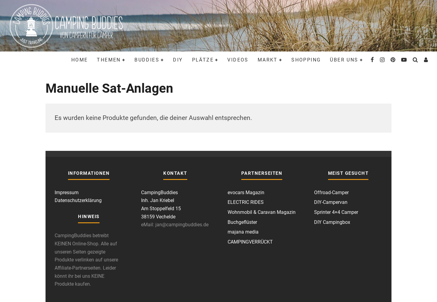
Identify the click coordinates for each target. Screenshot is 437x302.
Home (79, 60)
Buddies (146, 60)
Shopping (306, 60)
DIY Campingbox (332, 222)
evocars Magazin (246, 192)
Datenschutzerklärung (78, 200)
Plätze (203, 60)
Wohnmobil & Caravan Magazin (262, 212)
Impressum (67, 192)
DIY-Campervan (330, 202)
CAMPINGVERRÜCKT (250, 242)
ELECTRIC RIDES (246, 202)
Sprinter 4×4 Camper (336, 212)
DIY (178, 60)
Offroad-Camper (331, 192)
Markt (268, 60)
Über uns (344, 60)
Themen (108, 60)
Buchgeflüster (242, 222)
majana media (243, 232)
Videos (237, 60)
